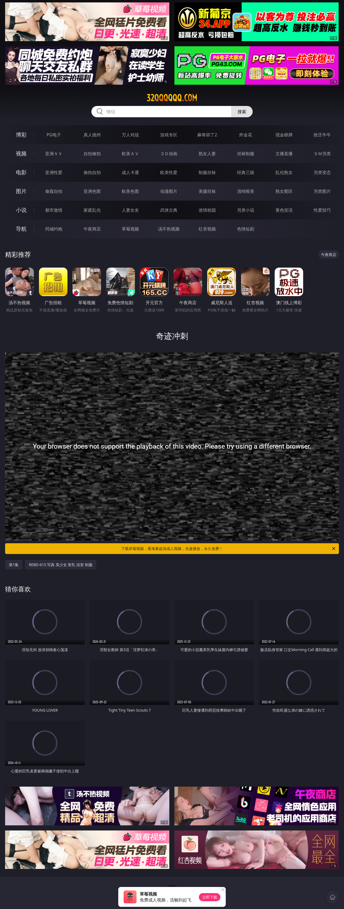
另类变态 (322, 172)
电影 (21, 172)
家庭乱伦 (92, 210)
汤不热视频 (169, 229)
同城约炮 (53, 229)
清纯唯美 (245, 191)
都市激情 (53, 210)
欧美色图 (130, 191)
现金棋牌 (284, 135)
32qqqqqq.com (171, 98)
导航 (21, 228)
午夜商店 (92, 229)
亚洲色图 (92, 191)
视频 (21, 153)
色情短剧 (245, 229)
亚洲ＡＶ (53, 154)
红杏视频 (207, 229)
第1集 (14, 564)
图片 (21, 191)
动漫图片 (168, 191)
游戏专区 (168, 135)
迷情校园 (207, 210)
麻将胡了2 (207, 135)
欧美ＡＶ (130, 154)
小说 (21, 210)
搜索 (242, 112)
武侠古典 (168, 210)
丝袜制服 (245, 154)
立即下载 (209, 897)
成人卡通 (130, 172)
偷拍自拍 (92, 172)
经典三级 (245, 172)
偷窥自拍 (53, 191)
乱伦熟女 (284, 172)
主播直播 (284, 154)
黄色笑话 (284, 210)
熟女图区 (284, 191)
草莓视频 (130, 229)
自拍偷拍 (92, 154)
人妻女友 (130, 210)
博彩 (21, 134)
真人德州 (92, 135)
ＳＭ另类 (322, 154)
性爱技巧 (322, 210)
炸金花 (245, 135)
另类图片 (322, 191)
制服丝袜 (207, 172)
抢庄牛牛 (322, 135)
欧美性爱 (168, 172)
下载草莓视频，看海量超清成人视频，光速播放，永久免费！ (228, 548)
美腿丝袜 (207, 191)
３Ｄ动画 (168, 154)
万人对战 (130, 135)
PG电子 (53, 135)
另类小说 (245, 210)
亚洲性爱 (53, 172)
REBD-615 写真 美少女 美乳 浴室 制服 (60, 564)
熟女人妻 (207, 154)
